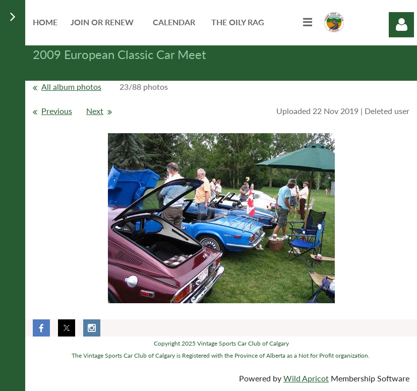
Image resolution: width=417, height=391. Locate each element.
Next (94, 111)
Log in (401, 24)
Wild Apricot (306, 378)
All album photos (71, 86)
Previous (56, 111)
